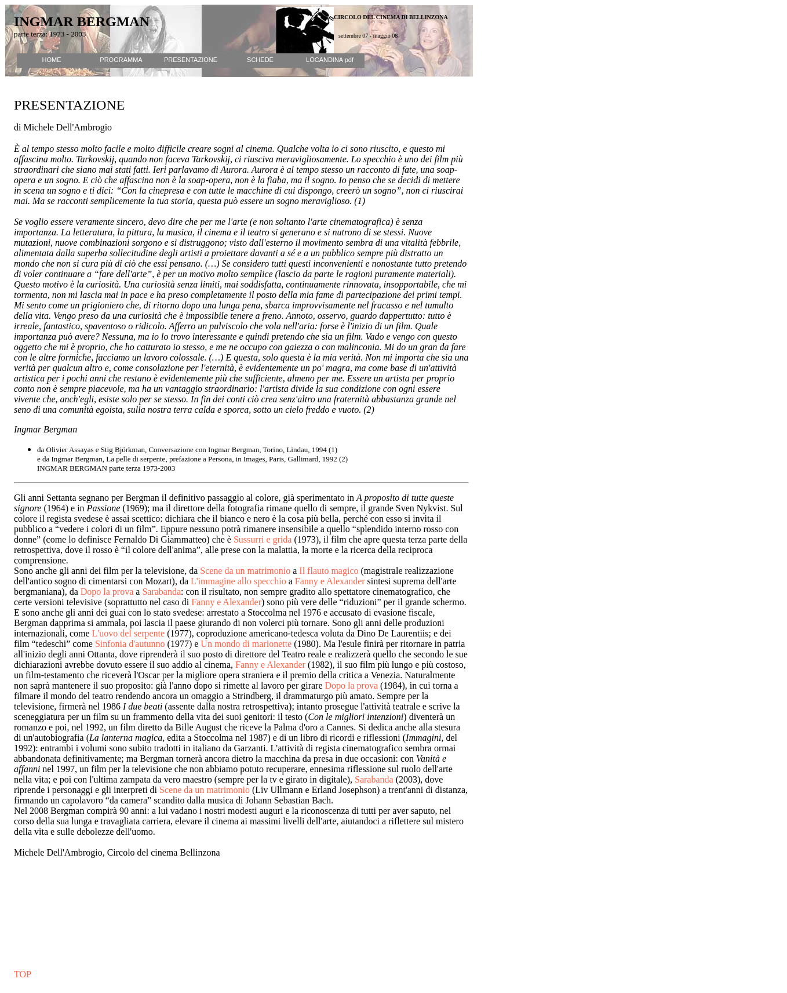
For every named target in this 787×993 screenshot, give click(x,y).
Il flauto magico (328, 571)
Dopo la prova (107, 591)
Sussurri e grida (263, 539)
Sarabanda (161, 591)
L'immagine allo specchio (240, 581)
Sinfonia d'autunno (130, 644)
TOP (22, 974)
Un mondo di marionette (246, 644)
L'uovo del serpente (128, 633)
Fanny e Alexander (330, 581)
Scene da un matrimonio (245, 571)
